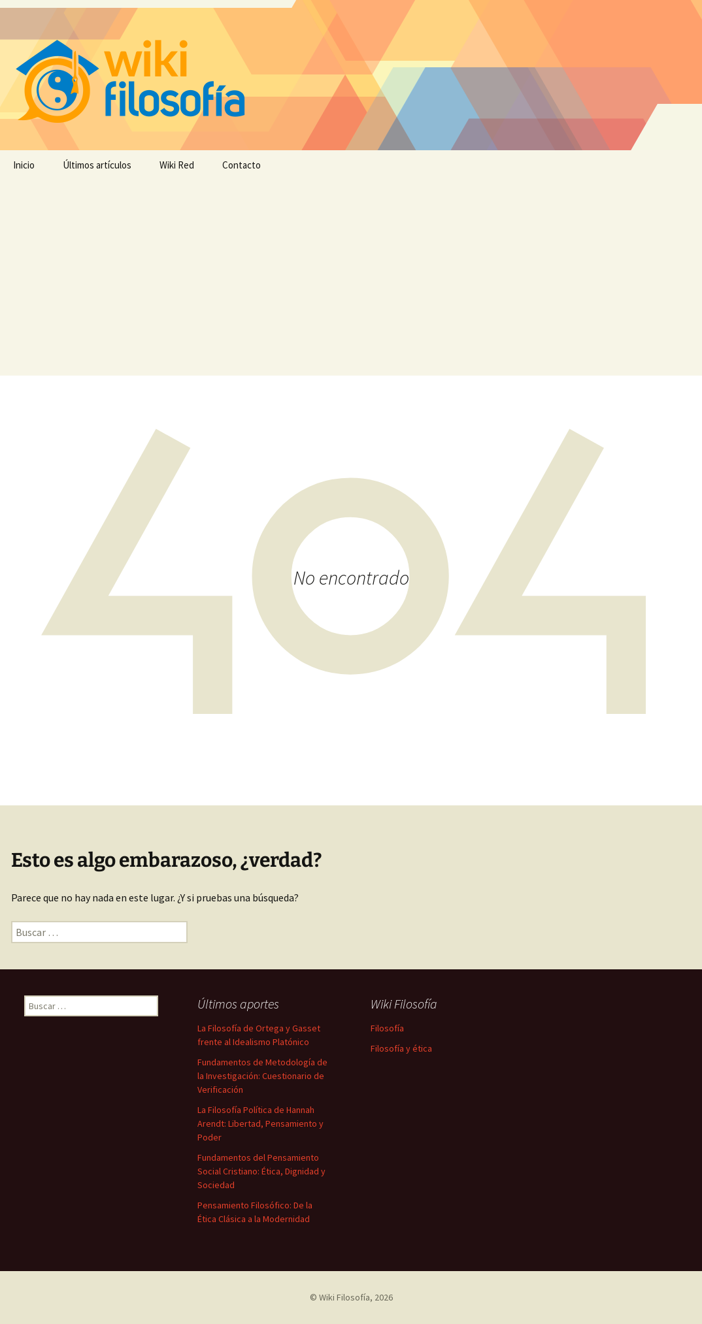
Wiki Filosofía (344, 1297)
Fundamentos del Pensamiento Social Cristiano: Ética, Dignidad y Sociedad (261, 1171)
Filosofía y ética (401, 1048)
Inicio (24, 165)
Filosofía (387, 1028)
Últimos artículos (97, 165)
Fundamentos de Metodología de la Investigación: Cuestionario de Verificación (262, 1075)
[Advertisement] (351, 277)
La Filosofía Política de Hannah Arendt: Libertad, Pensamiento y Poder (260, 1123)
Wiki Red (176, 165)
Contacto (241, 165)
